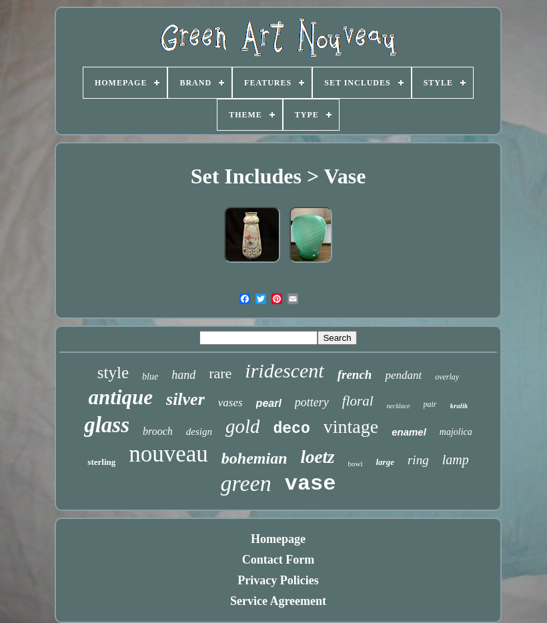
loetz (318, 457)
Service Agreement (278, 601)
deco (291, 429)
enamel (409, 432)
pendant (403, 375)
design (199, 431)
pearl (269, 403)
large (385, 462)
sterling (101, 462)
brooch (158, 431)
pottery (312, 402)
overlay (447, 377)
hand (183, 375)
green (246, 483)
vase (310, 484)
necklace (398, 406)
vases (230, 402)
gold (242, 426)
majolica (456, 432)
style (113, 373)
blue (150, 377)
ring (418, 460)
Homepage (278, 539)
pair (430, 404)
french (355, 375)
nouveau (168, 454)
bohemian (254, 458)
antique (121, 397)
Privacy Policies (277, 580)
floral (358, 401)
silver (185, 399)
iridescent (284, 371)
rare (220, 373)
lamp (455, 459)
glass (106, 425)
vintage (351, 426)
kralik (459, 406)
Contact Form (278, 559)
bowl (355, 464)
